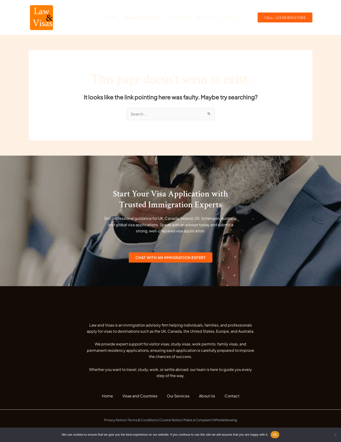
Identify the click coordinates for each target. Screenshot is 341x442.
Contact (228, 17)
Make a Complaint (198, 420)
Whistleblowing (225, 420)
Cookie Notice (171, 420)
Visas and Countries (141, 17)
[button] (285, 17)
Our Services (178, 17)
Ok (275, 434)
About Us (205, 17)
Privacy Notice (115, 420)
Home (111, 17)
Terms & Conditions (143, 420)
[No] (335, 434)
